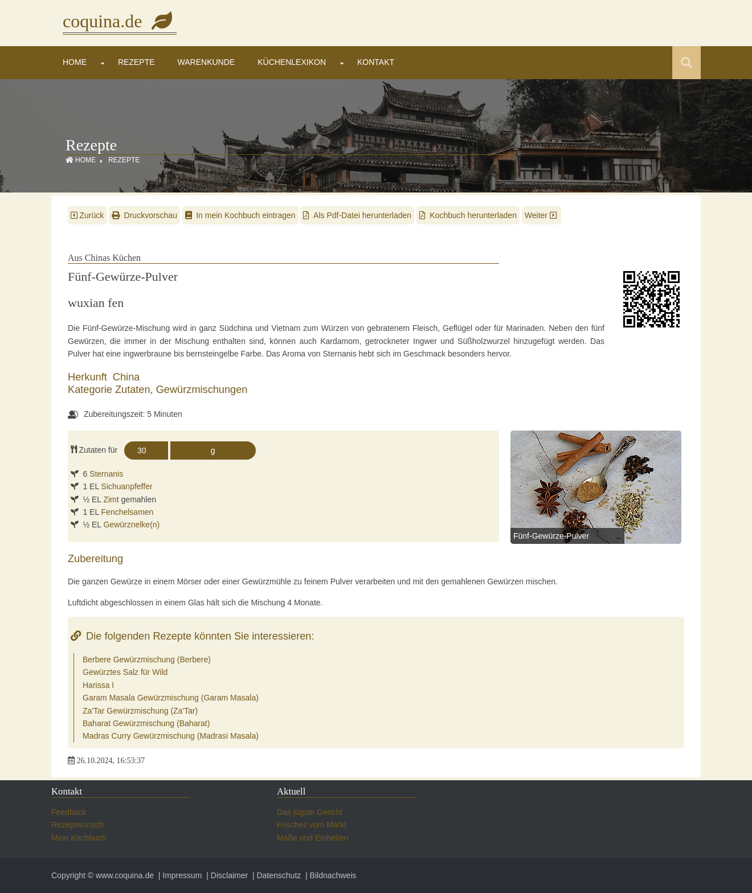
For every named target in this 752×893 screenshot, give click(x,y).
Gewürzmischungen (202, 389)
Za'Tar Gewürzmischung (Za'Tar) (140, 710)
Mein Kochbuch (79, 837)
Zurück (87, 215)
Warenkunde (206, 62)
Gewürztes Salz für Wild (125, 672)
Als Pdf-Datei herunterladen (357, 215)
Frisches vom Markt (311, 824)
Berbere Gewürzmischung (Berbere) (147, 659)
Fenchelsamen (127, 512)
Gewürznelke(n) (131, 524)
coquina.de (120, 21)
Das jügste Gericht (309, 812)
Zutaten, (135, 389)
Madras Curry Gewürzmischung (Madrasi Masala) (171, 735)
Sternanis (106, 473)
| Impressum (179, 875)
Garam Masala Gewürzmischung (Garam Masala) (171, 697)
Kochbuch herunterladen (468, 215)
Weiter (542, 215)
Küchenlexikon (292, 62)
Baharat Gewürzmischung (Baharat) (146, 723)
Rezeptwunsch (77, 824)
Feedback (68, 812)
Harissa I (98, 685)
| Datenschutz (275, 875)
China (126, 377)
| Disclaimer (226, 875)
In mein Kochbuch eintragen (240, 215)
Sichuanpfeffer (127, 486)
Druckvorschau (144, 215)
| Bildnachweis (329, 875)
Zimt (110, 499)
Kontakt (375, 62)
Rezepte (136, 62)
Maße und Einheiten (312, 837)
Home (75, 62)
